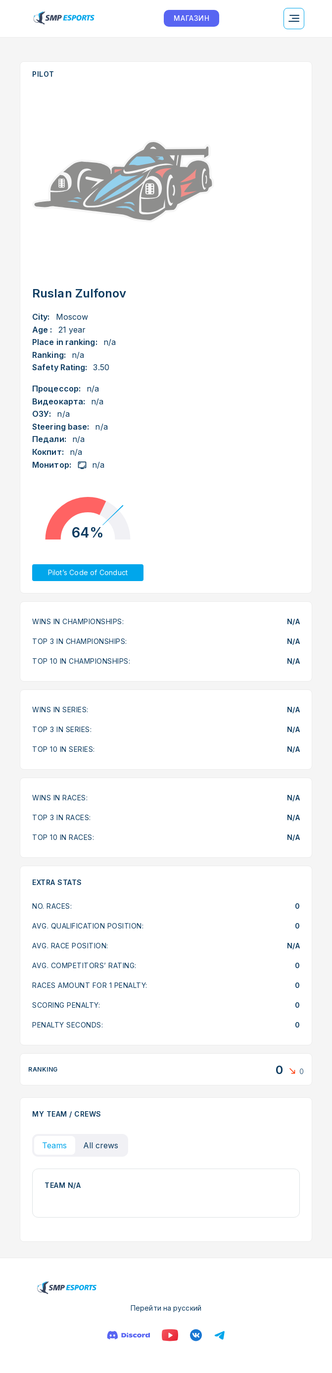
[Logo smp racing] (64, 18)
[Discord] (128, 1335)
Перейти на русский (166, 1308)
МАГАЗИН (191, 18)
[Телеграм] (220, 1335)
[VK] (196, 1335)
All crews (101, 1145)
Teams (54, 1145)
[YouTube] (170, 1335)
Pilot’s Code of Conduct (88, 572)
